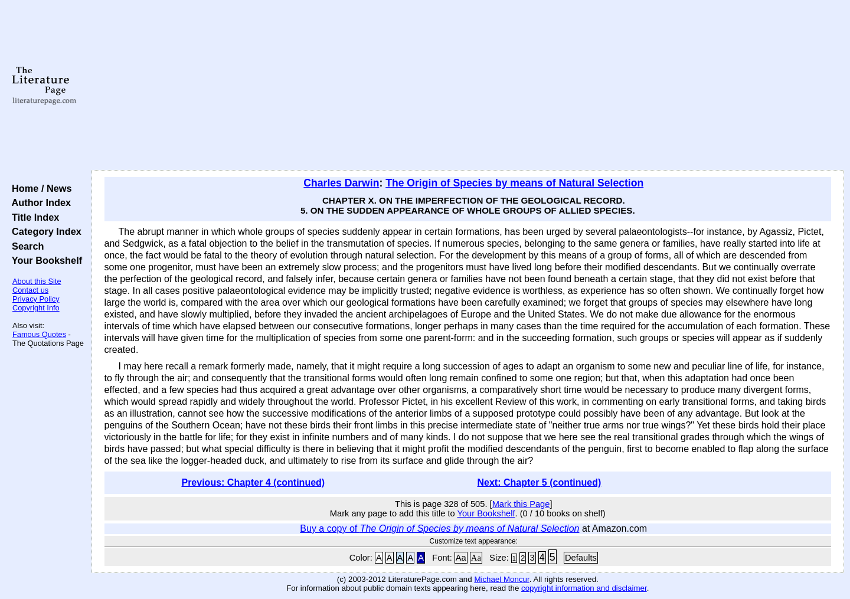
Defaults (581, 557)
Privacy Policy (36, 298)
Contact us (30, 290)
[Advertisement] (467, 85)
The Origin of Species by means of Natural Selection (514, 183)
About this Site (36, 281)
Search (25, 246)
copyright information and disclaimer (584, 588)
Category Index (43, 231)
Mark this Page (521, 504)
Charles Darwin (341, 183)
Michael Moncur (501, 579)
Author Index (38, 202)
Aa (461, 557)
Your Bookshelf (44, 260)
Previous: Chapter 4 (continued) (253, 482)
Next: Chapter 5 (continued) (539, 482)
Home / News (39, 188)
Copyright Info (36, 307)
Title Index (32, 217)
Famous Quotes (39, 334)
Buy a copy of (439, 528)
